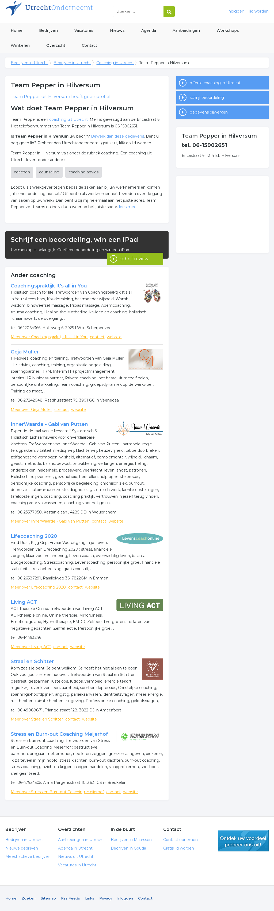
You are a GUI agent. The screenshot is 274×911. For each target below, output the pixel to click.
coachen (22, 172)
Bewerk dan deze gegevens (117, 136)
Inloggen (125, 898)
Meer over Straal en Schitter (37, 719)
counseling (49, 172)
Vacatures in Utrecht (77, 865)
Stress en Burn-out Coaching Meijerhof (59, 734)
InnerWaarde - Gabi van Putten (49, 424)
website (114, 336)
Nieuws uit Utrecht (75, 856)
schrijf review (134, 251)
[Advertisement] (222, 214)
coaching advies (83, 172)
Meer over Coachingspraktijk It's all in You (49, 336)
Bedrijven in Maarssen (131, 839)
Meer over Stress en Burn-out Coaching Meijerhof (57, 791)
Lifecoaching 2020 (34, 536)
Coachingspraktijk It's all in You (49, 286)
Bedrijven (48, 30)
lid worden (259, 11)
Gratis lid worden (178, 848)
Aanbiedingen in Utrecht (81, 839)
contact (97, 336)
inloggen (236, 11)
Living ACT (24, 602)
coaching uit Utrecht (68, 119)
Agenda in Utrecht (75, 848)
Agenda (148, 30)
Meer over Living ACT (31, 646)
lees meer (128, 206)
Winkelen (20, 45)
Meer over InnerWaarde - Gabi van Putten (50, 521)
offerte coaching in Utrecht (215, 82)
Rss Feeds (70, 898)
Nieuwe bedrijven (21, 848)
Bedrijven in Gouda (128, 848)
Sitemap (48, 898)
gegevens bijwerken (209, 112)
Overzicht (55, 45)
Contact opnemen (180, 839)
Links (89, 898)
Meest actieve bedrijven (27, 856)
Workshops (227, 30)
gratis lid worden (243, 840)
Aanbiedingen (186, 30)
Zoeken (29, 898)
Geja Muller (25, 352)
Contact (89, 45)
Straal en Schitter (32, 661)
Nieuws (117, 30)
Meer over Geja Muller (31, 409)
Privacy (105, 898)
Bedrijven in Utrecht (72, 11)
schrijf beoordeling (207, 97)
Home (16, 30)
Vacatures (83, 30)
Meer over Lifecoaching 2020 (38, 587)
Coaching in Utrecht (115, 62)
